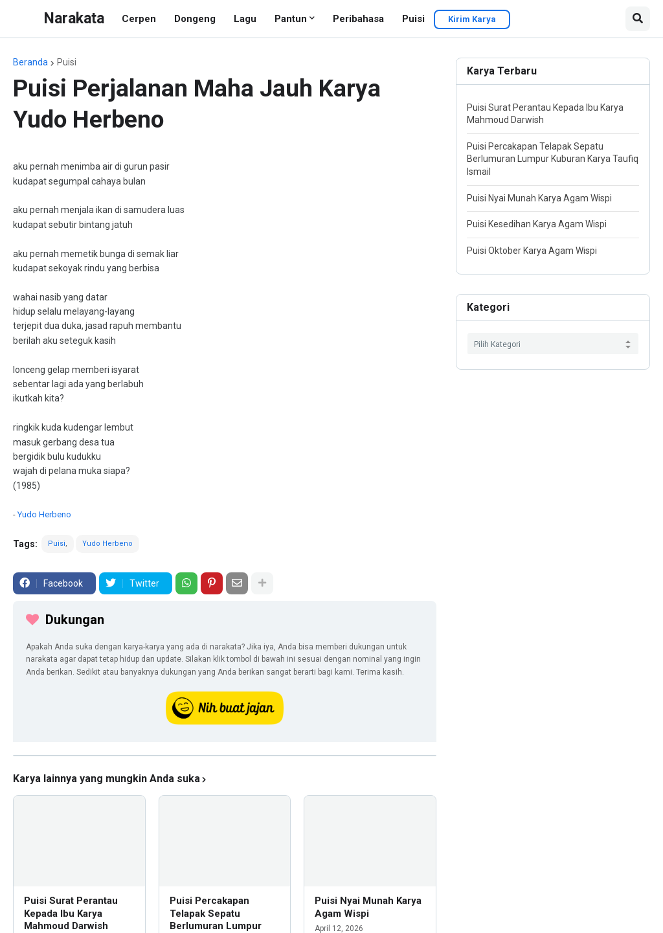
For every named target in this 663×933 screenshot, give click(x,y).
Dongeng (195, 19)
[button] (637, 18)
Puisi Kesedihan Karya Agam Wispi (537, 224)
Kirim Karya (472, 19)
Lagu (245, 19)
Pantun (291, 19)
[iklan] (224, 755)
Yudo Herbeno (44, 514)
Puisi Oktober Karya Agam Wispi (532, 250)
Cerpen (139, 19)
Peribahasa (358, 19)
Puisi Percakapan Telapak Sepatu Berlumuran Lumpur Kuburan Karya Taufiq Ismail (552, 159)
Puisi (413, 19)
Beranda (30, 62)
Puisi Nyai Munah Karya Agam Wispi (368, 907)
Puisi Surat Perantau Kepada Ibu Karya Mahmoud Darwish (71, 913)
